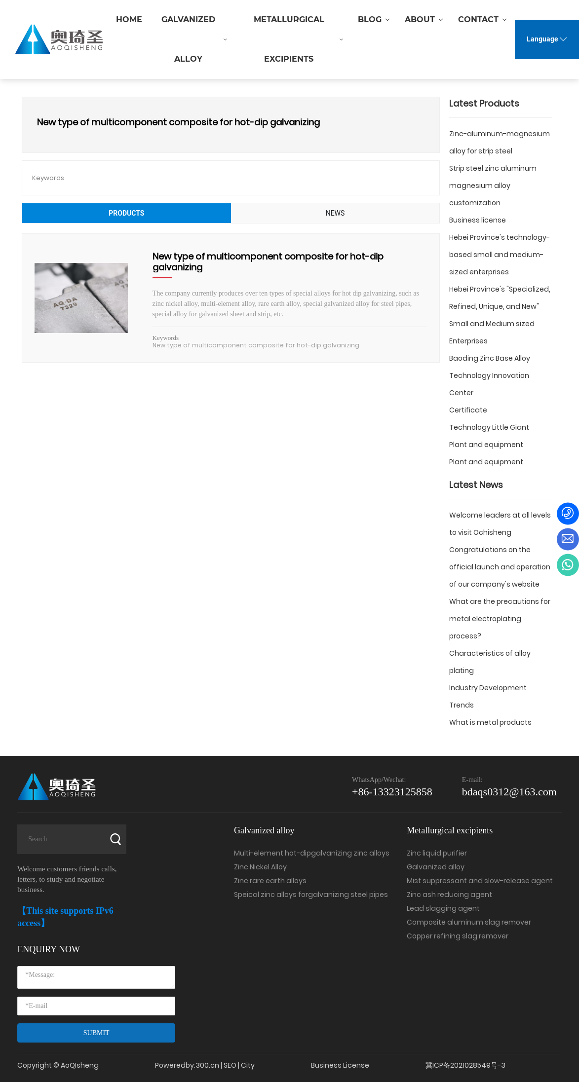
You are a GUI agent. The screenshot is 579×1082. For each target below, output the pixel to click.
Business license (477, 220)
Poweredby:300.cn (187, 1065)
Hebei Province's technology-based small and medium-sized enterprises (499, 254)
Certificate (468, 410)
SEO (230, 1065)
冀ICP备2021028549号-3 (465, 1065)
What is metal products (490, 722)
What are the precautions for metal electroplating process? (499, 619)
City (248, 1065)
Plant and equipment (486, 444)
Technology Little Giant (489, 427)
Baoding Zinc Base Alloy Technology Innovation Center (489, 375)
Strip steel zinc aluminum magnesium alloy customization (493, 185)
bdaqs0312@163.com (509, 791)
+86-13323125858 (392, 791)
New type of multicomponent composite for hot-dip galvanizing (268, 261)
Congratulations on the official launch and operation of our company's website (499, 567)
